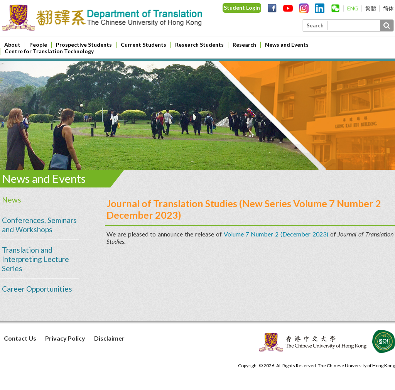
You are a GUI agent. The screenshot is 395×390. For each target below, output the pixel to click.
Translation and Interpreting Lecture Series (35, 259)
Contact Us (20, 338)
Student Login (242, 7)
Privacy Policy (65, 338)
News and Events (287, 44)
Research (244, 44)
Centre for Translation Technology (49, 51)
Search (315, 25)
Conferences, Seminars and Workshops (39, 225)
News (11, 199)
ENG (352, 8)
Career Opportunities (37, 288)
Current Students (143, 44)
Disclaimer (109, 338)
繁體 (370, 8)
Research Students (199, 44)
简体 (388, 8)
